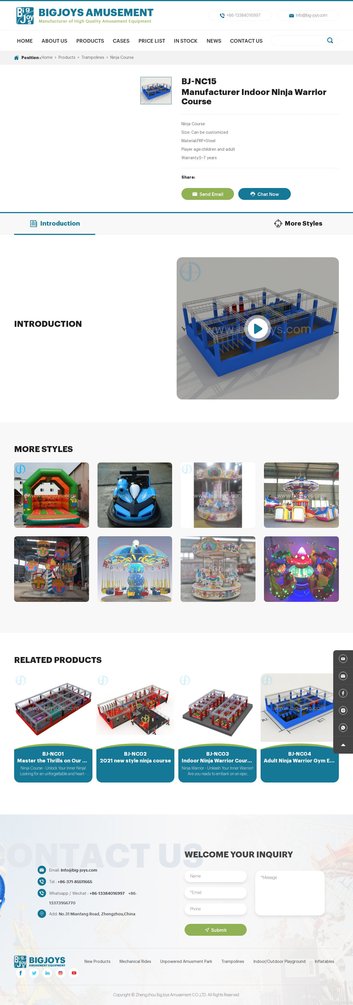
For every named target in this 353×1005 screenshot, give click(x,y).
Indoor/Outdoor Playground (279, 962)
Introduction (54, 223)
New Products (98, 962)
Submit (216, 930)
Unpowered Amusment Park (186, 962)
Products (90, 40)
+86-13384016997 (240, 15)
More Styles (298, 223)
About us (54, 40)
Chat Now (264, 194)
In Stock (186, 40)
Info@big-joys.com (308, 15)
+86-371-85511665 (75, 881)
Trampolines (92, 58)
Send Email (207, 194)
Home (25, 40)
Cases (121, 40)
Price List (151, 40)
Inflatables (324, 962)
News (214, 40)
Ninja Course (122, 58)
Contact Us (246, 40)
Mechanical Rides (135, 962)
